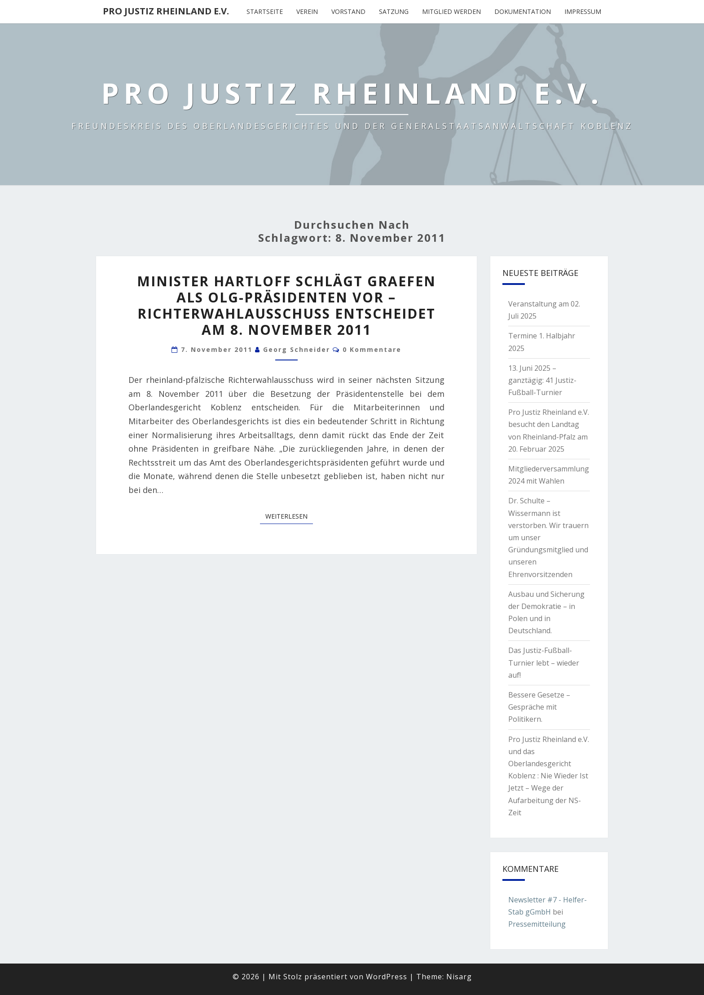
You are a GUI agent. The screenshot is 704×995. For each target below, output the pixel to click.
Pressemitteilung (537, 924)
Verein (307, 11)
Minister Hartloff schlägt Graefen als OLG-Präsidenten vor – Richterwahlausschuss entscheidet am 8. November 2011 (286, 305)
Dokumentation (522, 11)
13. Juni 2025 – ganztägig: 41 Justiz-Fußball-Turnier (542, 380)
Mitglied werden (451, 11)
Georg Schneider (296, 349)
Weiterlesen (289, 515)
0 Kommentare (372, 349)
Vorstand (348, 11)
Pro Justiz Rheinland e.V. (166, 11)
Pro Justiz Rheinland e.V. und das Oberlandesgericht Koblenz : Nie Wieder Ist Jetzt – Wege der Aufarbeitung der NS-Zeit (548, 775)
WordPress (386, 977)
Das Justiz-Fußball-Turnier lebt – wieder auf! (543, 662)
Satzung (394, 11)
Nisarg (459, 977)
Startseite (264, 11)
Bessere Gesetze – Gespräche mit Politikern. (539, 707)
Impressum (582, 11)
